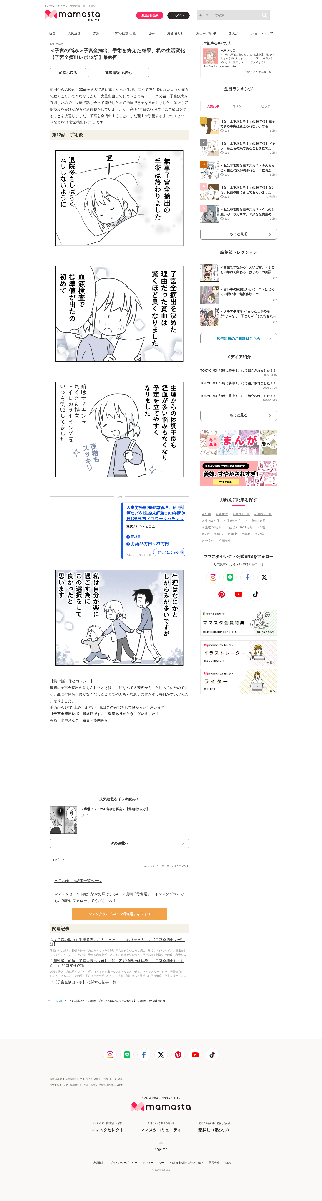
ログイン (178, 15)
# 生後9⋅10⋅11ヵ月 (240, 527)
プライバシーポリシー (123, 1162)
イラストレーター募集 (112, 1079)
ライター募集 (92, 1079)
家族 (96, 33)
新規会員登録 (149, 15)
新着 (52, 33)
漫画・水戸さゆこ (64, 720)
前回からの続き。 (64, 89)
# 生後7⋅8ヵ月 (212, 527)
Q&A (228, 1162)
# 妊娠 (206, 514)
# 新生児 (222, 514)
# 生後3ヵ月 (210, 521)
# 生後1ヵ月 (241, 514)
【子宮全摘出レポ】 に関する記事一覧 (84, 982)
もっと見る (238, 234)
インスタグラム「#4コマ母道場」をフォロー (119, 914)
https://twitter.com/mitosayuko (219, 66)
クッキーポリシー (154, 1162)
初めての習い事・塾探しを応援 (214, 1127)
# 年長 (246, 534)
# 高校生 (225, 540)
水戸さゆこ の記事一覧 (259, 72)
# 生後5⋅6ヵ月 (256, 521)
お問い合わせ (56, 1079)
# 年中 (232, 534)
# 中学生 (208, 540)
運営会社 (214, 1162)
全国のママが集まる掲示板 (161, 1127)
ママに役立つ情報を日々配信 (107, 1127)
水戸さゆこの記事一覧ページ (78, 881)
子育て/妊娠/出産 (124, 33)
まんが (233, 33)
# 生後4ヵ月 (232, 521)
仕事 (151, 33)
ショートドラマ (262, 33)
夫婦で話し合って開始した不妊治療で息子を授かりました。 (124, 103)
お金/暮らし (175, 33)
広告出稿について (74, 1079)
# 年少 (219, 534)
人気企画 (74, 33)
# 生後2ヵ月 (263, 514)
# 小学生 (261, 534)
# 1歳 (261, 527)
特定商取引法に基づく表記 (186, 1162)
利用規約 (98, 1162)
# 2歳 (206, 534)
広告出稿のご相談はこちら (238, 338)
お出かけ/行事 (206, 33)
